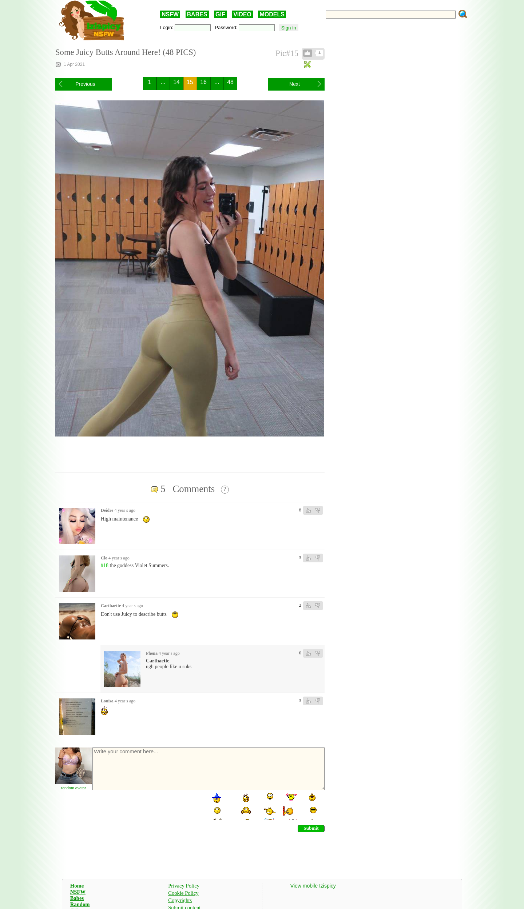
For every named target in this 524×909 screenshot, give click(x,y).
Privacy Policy (183, 886)
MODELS (271, 14)
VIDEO (242, 14)
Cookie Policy (183, 893)
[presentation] (147, 806)
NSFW (170, 14)
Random (80, 904)
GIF (220, 14)
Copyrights (180, 900)
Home (77, 886)
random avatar (73, 788)
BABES (197, 14)
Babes (77, 898)
